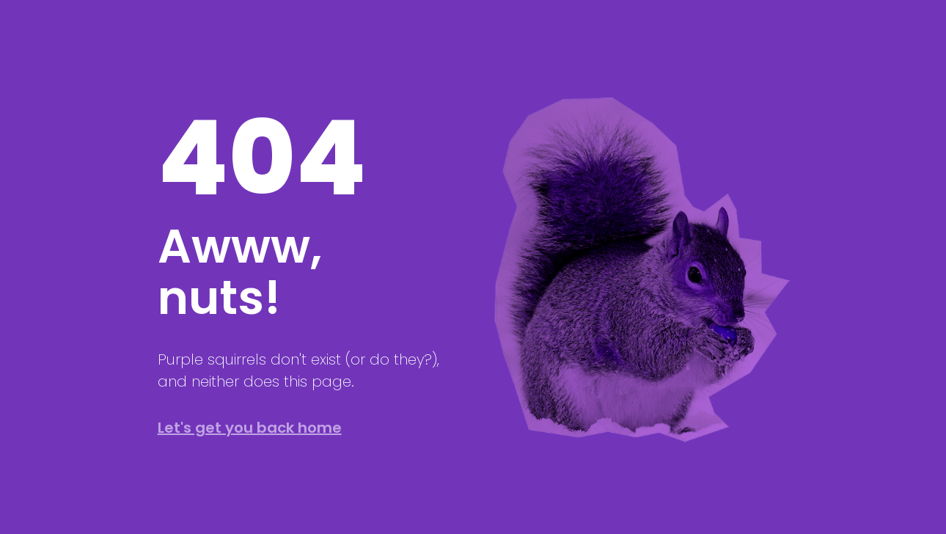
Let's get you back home (250, 427)
